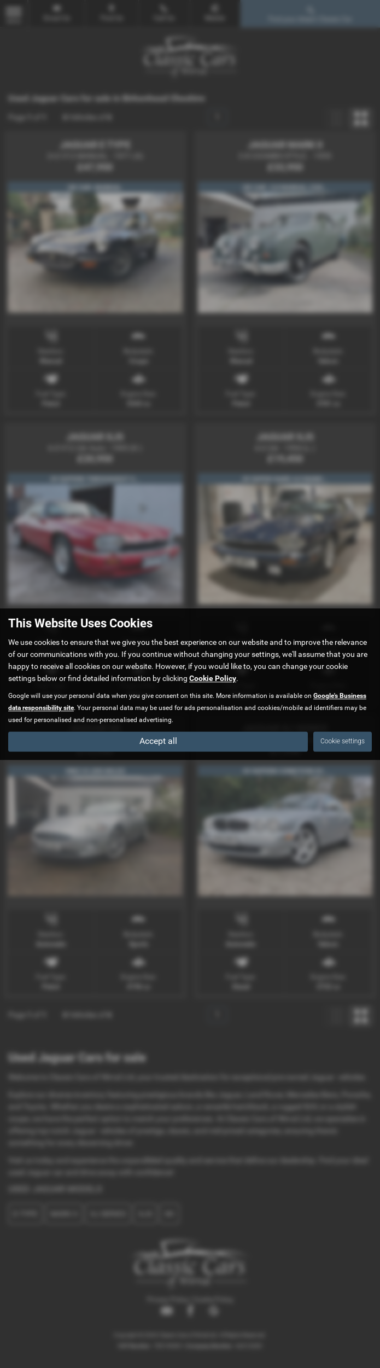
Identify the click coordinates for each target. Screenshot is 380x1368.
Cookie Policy (212, 678)
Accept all (158, 741)
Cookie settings (342, 741)
